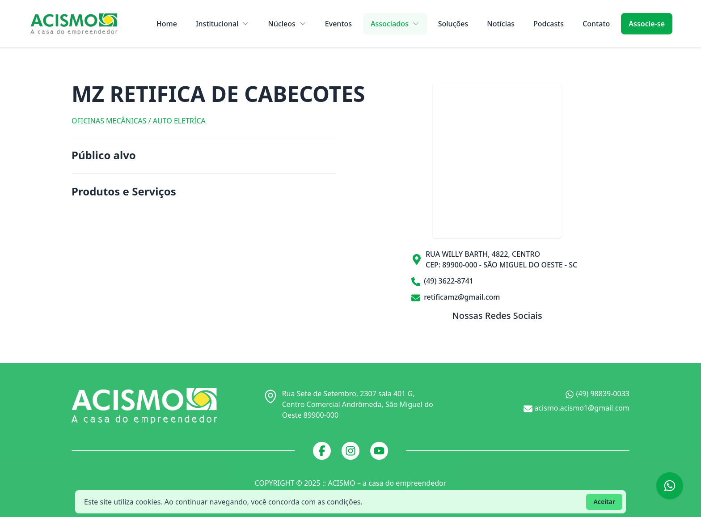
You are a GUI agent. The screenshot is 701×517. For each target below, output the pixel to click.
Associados (395, 24)
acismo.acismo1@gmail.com (576, 408)
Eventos (338, 24)
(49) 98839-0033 (597, 394)
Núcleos (287, 24)
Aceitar (604, 501)
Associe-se (647, 24)
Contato (596, 24)
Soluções (453, 24)
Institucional (222, 24)
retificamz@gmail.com (455, 297)
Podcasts (548, 24)
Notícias (501, 24)
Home (166, 24)
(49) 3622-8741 (442, 281)
